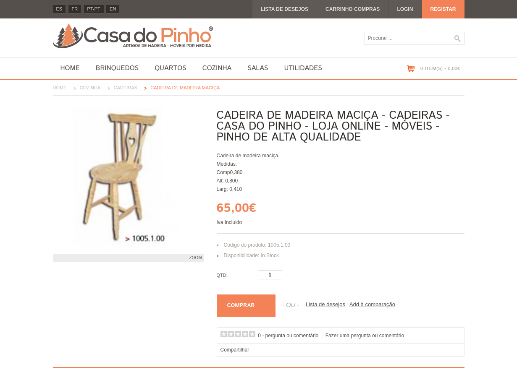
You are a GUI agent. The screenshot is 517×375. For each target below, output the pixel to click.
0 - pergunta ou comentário (288, 336)
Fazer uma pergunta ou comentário (364, 336)
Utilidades (303, 68)
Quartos (170, 68)
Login (405, 9)
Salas (257, 68)
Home (70, 68)
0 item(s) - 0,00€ (440, 68)
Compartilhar (234, 350)
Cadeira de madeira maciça (185, 87)
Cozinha (216, 68)
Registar (443, 9)
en (113, 8)
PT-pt (93, 8)
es (59, 8)
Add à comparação (372, 304)
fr (75, 8)
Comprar (241, 306)
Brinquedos (117, 68)
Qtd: (222, 275)
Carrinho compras (352, 9)
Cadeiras (125, 87)
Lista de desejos (284, 9)
